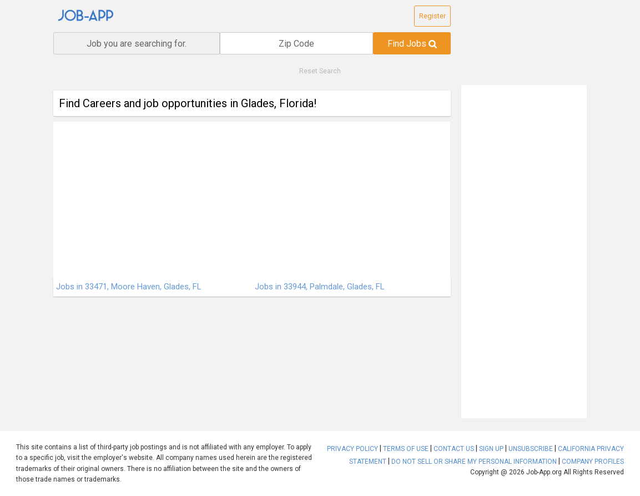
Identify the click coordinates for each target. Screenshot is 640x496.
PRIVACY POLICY (352, 449)
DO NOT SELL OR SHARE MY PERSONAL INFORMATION (474, 461)
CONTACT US (454, 449)
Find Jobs (412, 43)
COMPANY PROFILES (593, 461)
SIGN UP (491, 449)
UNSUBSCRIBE (530, 449)
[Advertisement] (251, 199)
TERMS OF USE (406, 449)
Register (432, 16)
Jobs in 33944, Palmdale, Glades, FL (320, 287)
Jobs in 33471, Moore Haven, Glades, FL (128, 287)
